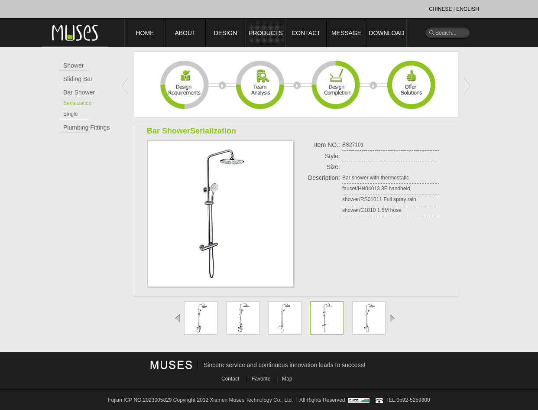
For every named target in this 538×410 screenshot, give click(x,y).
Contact (230, 379)
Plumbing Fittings (86, 127)
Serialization (77, 103)
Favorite (261, 379)
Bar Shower (79, 92)
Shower (73, 65)
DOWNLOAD (386, 32)
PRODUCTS (266, 32)
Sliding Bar (78, 78)
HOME (145, 32)
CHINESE (440, 9)
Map (287, 379)
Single (70, 114)
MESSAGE (346, 32)
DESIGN (225, 32)
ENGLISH (467, 9)
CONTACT (306, 32)
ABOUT (185, 32)
